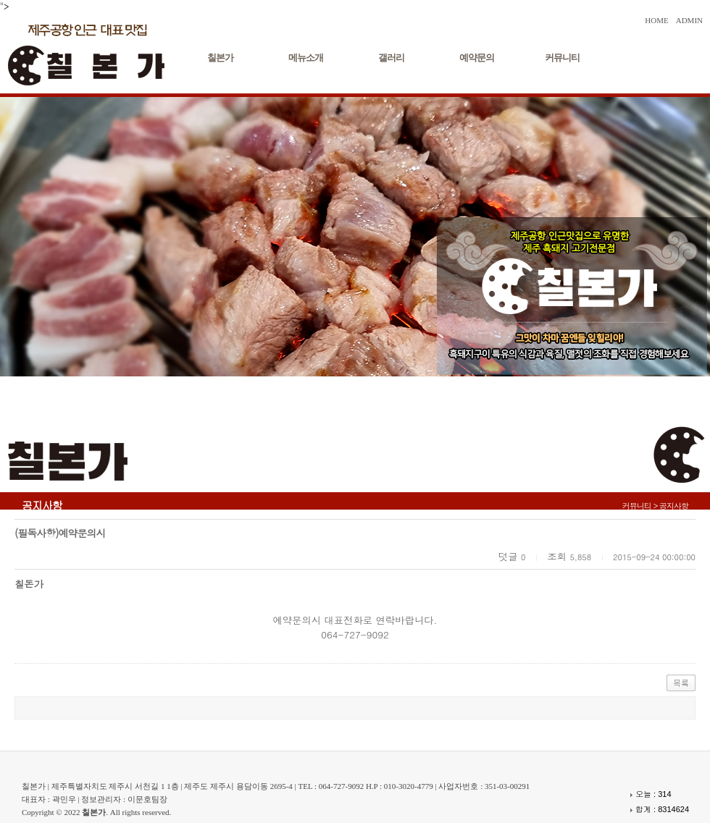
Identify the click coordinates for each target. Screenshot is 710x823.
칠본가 (220, 57)
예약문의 (476, 57)
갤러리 (391, 57)
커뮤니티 (562, 57)
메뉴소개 (305, 57)
